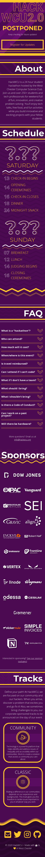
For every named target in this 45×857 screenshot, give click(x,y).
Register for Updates (22, 44)
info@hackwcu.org (22, 439)
